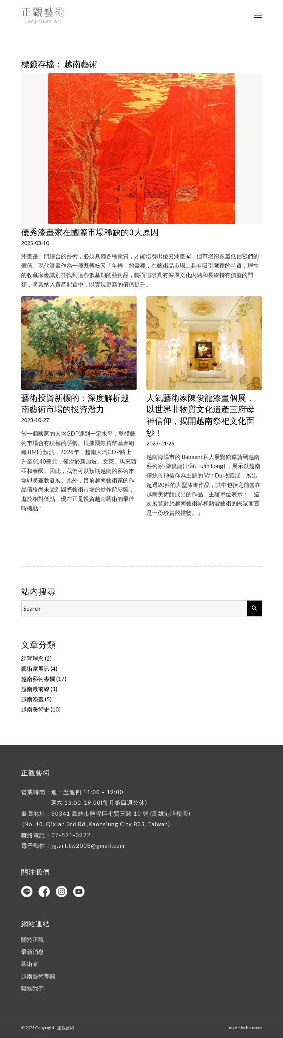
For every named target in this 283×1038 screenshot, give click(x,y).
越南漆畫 (32, 699)
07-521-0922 (71, 835)
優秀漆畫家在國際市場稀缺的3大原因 (90, 232)
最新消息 (32, 951)
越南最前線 (35, 688)
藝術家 (29, 963)
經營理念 (32, 658)
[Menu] (258, 15)
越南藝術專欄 (38, 678)
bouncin (254, 1027)
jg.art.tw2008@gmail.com (88, 845)
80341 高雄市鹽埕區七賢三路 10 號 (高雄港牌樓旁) (121, 813)
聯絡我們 (32, 988)
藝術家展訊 (35, 668)
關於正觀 (32, 939)
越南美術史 (35, 709)
